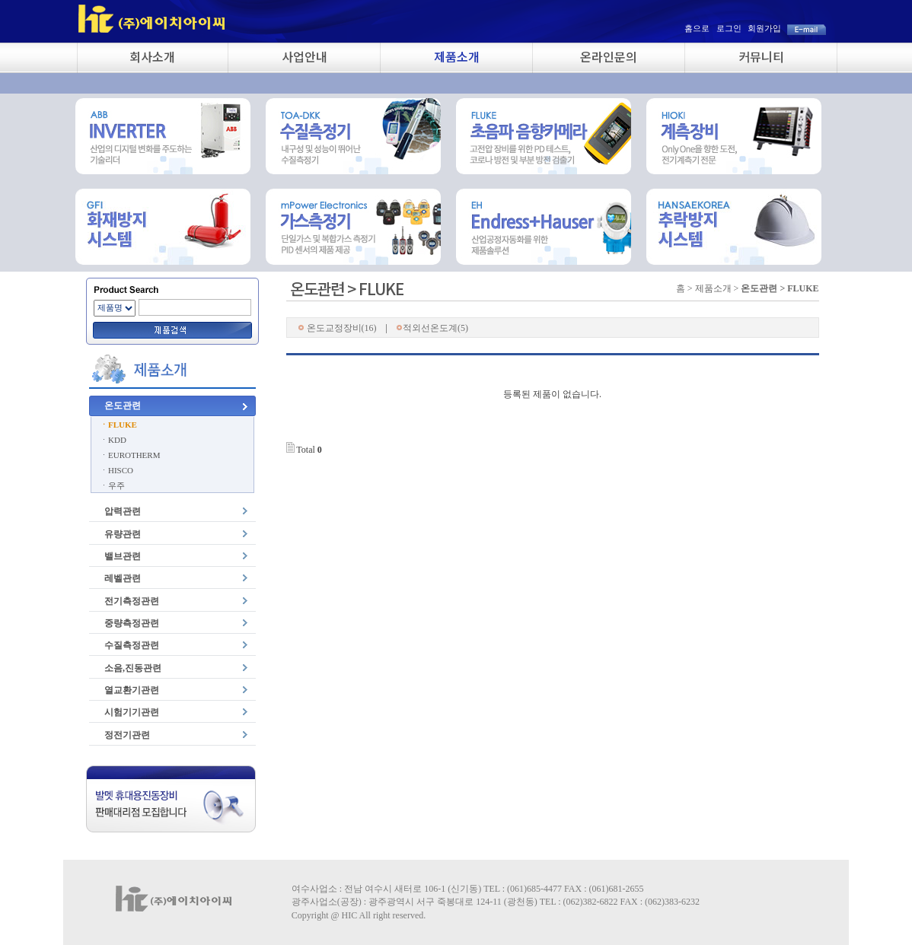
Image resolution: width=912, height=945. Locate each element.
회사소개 (152, 56)
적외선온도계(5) (432, 328)
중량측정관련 (131, 623)
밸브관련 (122, 556)
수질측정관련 (131, 645)
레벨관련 (122, 578)
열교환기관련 (131, 690)
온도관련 (122, 405)
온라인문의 (608, 56)
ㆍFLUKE (118, 424)
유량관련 (122, 534)
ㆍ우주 (112, 485)
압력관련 (122, 511)
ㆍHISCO (116, 470)
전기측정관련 (131, 601)
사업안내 (304, 56)
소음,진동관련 (132, 668)
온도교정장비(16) (337, 328)
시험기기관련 (131, 712)
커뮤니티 (761, 56)
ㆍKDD (113, 439)
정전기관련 (127, 735)
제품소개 (457, 56)
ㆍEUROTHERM (130, 455)
